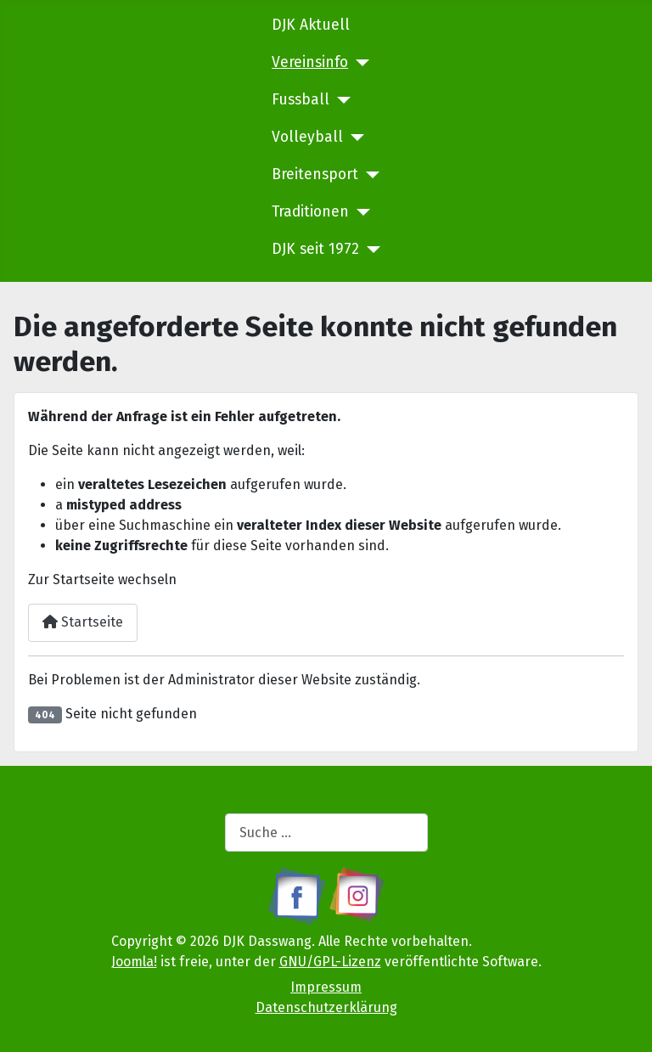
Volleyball (307, 137)
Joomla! (134, 962)
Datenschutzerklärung (326, 1007)
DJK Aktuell (311, 25)
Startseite (82, 622)
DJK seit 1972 (315, 249)
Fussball (300, 100)
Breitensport (315, 174)
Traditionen (310, 212)
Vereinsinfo (310, 62)
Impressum (326, 987)
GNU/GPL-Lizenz (330, 962)
